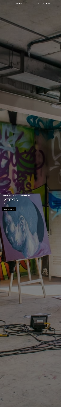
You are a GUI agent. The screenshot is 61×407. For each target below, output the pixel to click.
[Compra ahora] (9, 209)
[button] (46, 3)
